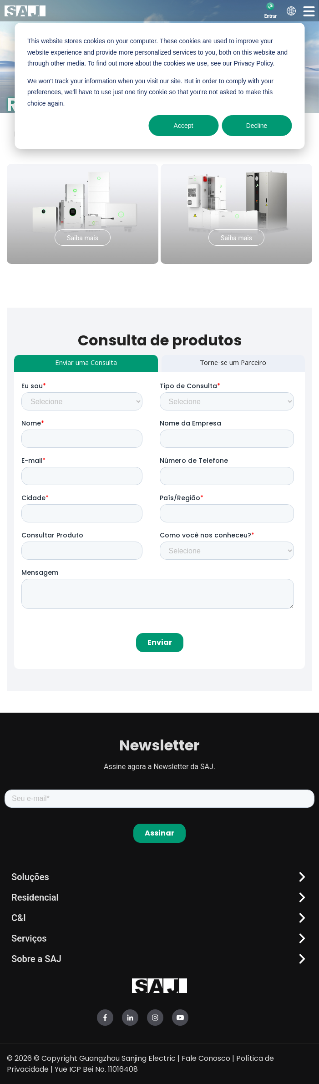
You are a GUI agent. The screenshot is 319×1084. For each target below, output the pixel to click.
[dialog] (159, 86)
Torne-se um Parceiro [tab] (233, 364)
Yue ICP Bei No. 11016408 (96, 1069)
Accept (183, 125)
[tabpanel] (159, 520)
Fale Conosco (206, 1058)
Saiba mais (82, 238)
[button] (309, 11)
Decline (257, 125)
